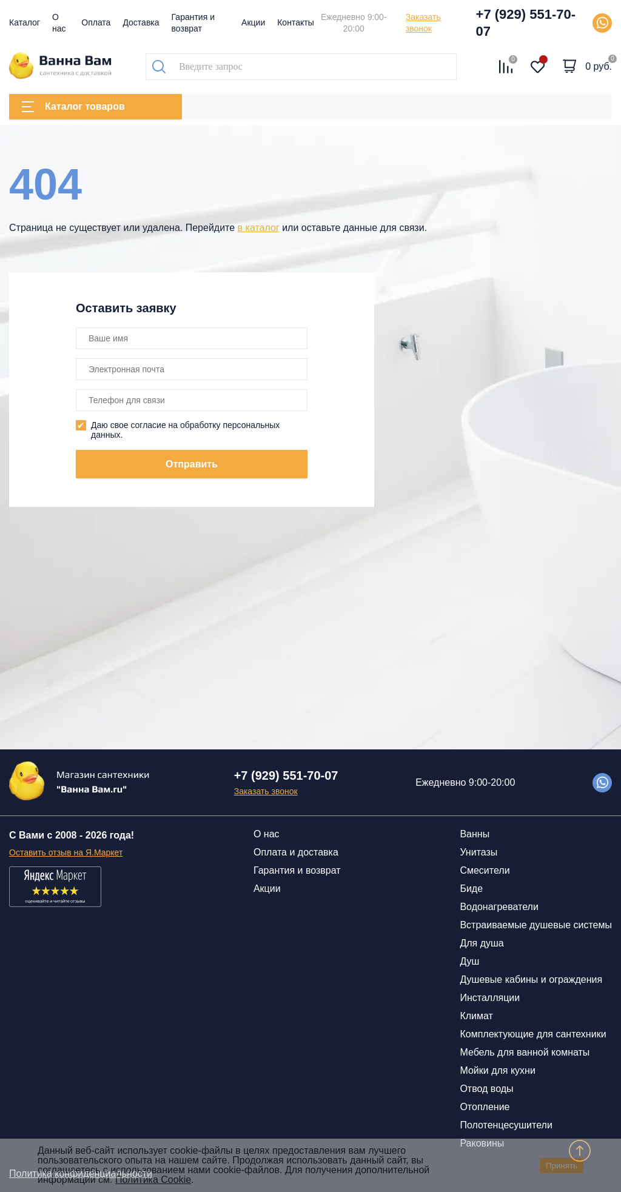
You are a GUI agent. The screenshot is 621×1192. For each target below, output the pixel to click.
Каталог (24, 22)
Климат (476, 1016)
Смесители (484, 870)
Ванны (474, 834)
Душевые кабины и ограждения (531, 979)
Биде (471, 888)
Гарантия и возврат (297, 870)
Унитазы (478, 852)
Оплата (95, 22)
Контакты (295, 22)
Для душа (481, 943)
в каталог (259, 228)
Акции (253, 22)
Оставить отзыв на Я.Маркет (66, 852)
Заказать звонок (423, 22)
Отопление (484, 1107)
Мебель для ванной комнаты (524, 1052)
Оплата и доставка (295, 852)
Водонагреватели (499, 907)
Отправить (192, 464)
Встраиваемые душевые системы (536, 925)
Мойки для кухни (497, 1070)
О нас (266, 834)
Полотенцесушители (506, 1125)
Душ (469, 961)
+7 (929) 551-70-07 (526, 23)
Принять (561, 1165)
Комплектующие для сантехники (533, 1034)
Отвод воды (486, 1088)
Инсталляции (490, 998)
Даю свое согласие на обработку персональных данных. (185, 430)
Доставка (141, 22)
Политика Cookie (153, 1179)
